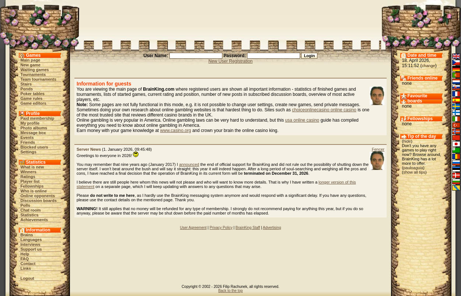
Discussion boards (39, 200)
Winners (28, 172)
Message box (33, 132)
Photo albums (34, 128)
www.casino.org (175, 130)
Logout (27, 278)
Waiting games (35, 69)
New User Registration (230, 61)
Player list (30, 181)
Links (26, 268)
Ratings (28, 176)
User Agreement (193, 228)
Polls (25, 205)
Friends (28, 142)
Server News (89, 149)
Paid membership (37, 118)
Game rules (32, 98)
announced (189, 164)
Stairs (26, 84)
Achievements (34, 219)
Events (27, 137)
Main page (31, 60)
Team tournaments (39, 79)
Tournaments (33, 74)
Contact (28, 263)
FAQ (25, 259)
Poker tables (33, 93)
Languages (31, 239)
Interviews (31, 244)
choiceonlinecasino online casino (324, 109)
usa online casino (302, 120)
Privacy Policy (221, 228)
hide (407, 141)
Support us (31, 249)
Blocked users (34, 147)
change (428, 65)
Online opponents (38, 196)
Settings (28, 152)
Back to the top (230, 291)
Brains (27, 235)
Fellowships (32, 186)
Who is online (34, 191)
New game (31, 65)
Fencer (378, 149)
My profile (30, 123)
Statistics (30, 215)
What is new (32, 167)
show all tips (414, 172)
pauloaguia (413, 168)
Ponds (27, 89)
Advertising (272, 228)
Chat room (31, 210)
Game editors (33, 103)
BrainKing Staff (248, 228)
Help (25, 254)
